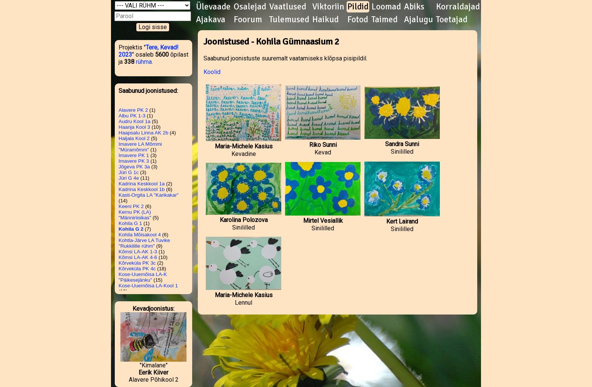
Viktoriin (328, 7)
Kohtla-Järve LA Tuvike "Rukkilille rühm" (144, 243)
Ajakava (210, 19)
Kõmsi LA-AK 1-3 (138, 251)
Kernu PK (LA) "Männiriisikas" (135, 214)
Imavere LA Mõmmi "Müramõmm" (140, 147)
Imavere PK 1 (134, 155)
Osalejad (250, 7)
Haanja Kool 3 (134, 127)
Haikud (325, 19)
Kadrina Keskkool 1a (142, 184)
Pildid (357, 7)
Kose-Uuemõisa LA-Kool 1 (148, 285)
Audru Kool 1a (134, 121)
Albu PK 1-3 (132, 116)
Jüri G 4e (129, 178)
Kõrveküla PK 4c (137, 268)
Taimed (385, 19)
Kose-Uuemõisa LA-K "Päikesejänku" (143, 277)
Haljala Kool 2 (134, 138)
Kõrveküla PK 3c (137, 263)
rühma (144, 61)
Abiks (414, 7)
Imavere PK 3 (134, 161)
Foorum (248, 19)
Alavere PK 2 (133, 110)
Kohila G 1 (130, 223)
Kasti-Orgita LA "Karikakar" (149, 195)
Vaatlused (287, 7)
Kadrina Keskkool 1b (142, 189)
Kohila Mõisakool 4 (140, 234)
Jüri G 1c (129, 172)
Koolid (212, 72)
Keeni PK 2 (131, 206)
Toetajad (451, 19)
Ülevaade (213, 7)
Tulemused (289, 19)
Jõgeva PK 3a (134, 167)
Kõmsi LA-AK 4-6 (138, 257)
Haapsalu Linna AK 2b (143, 133)
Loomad (386, 7)
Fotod (357, 19)
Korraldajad (458, 7)
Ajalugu (418, 19)
